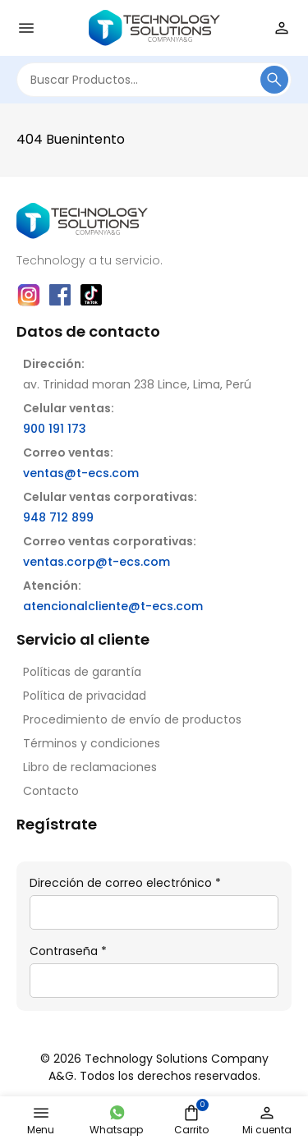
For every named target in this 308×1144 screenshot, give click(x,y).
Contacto (51, 791)
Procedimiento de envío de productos (132, 719)
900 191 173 (54, 428)
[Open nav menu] (26, 28)
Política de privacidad (84, 695)
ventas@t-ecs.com (81, 473)
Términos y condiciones (91, 743)
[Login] (282, 28)
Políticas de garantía (82, 672)
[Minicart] (191, 1113)
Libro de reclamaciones (90, 767)
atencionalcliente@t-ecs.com (113, 606)
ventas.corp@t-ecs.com (96, 562)
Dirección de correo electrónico (125, 883)
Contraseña (68, 951)
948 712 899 (58, 517)
